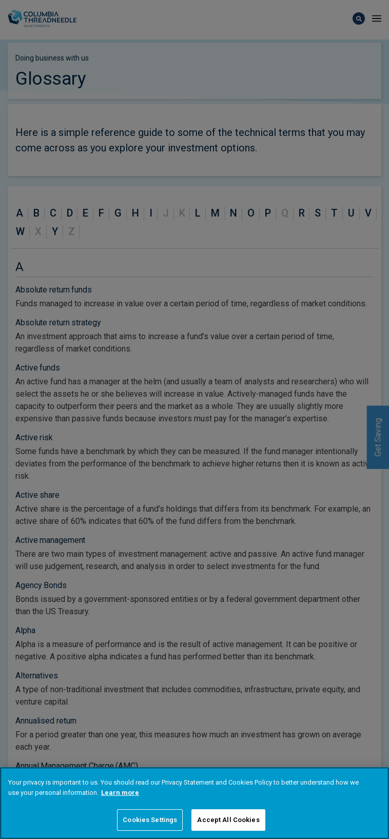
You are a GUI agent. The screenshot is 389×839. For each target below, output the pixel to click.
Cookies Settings (150, 820)
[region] (194, 803)
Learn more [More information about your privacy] (120, 792)
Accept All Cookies (228, 820)
